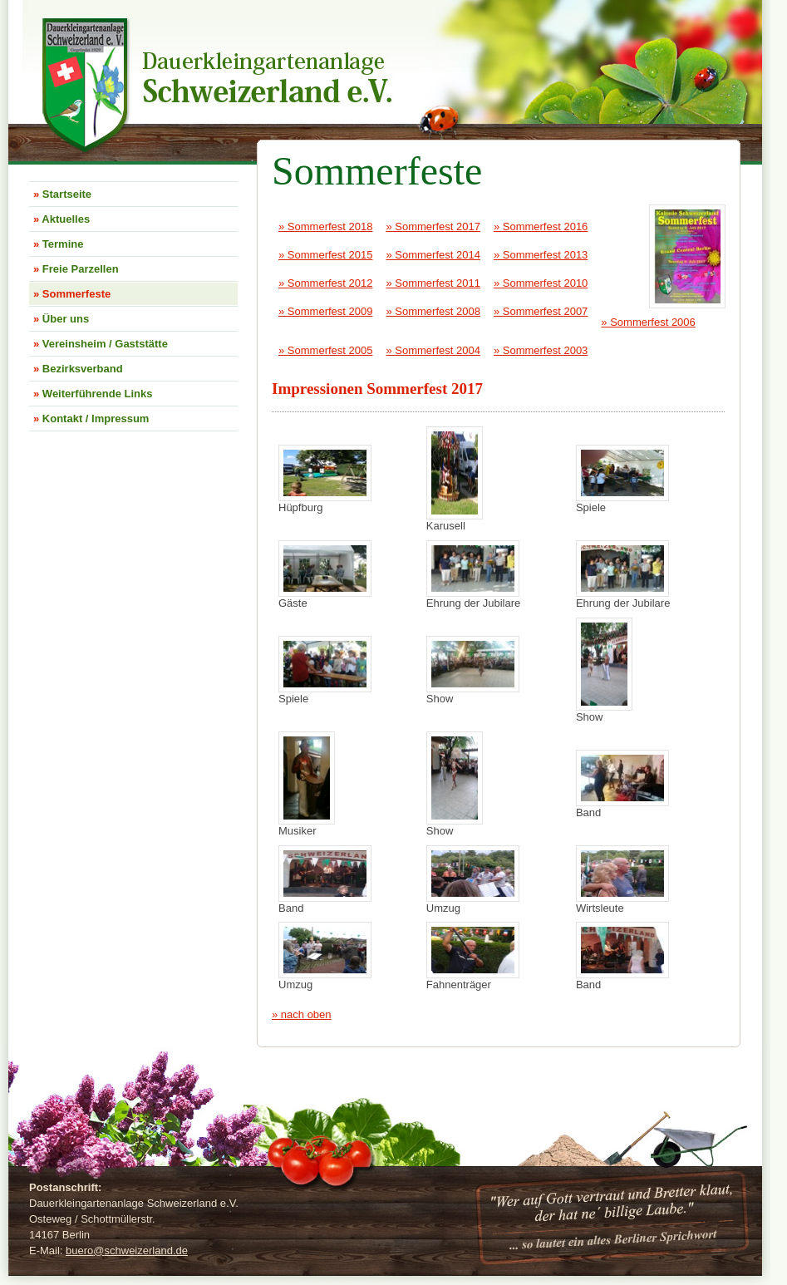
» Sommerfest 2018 (325, 226)
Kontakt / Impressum (91, 418)
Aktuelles (61, 219)
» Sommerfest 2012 (325, 283)
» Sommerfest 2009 (325, 311)
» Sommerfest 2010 (541, 283)
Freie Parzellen (76, 269)
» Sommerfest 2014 (433, 255)
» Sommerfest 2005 (325, 350)
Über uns (61, 319)
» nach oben (302, 1014)
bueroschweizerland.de (127, 1250)
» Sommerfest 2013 (541, 255)
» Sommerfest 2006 (648, 322)
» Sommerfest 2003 (541, 350)
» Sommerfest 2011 (433, 283)
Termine (58, 244)
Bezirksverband (78, 368)
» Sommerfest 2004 (433, 350)
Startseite (62, 194)
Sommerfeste (72, 294)
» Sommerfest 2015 (325, 255)
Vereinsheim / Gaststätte (100, 343)
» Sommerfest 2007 (541, 311)
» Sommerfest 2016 (541, 226)
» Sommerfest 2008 (433, 311)
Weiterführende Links (93, 393)
